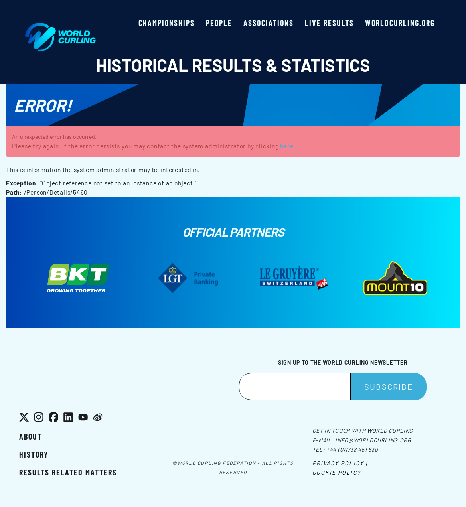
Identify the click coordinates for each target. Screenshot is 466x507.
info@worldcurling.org (373, 440)
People (219, 23)
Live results (329, 23)
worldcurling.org (400, 23)
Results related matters (68, 472)
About (30, 436)
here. (287, 146)
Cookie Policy (336, 472)
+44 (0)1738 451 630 (352, 449)
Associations (268, 23)
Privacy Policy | (340, 463)
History (33, 454)
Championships (166, 23)
